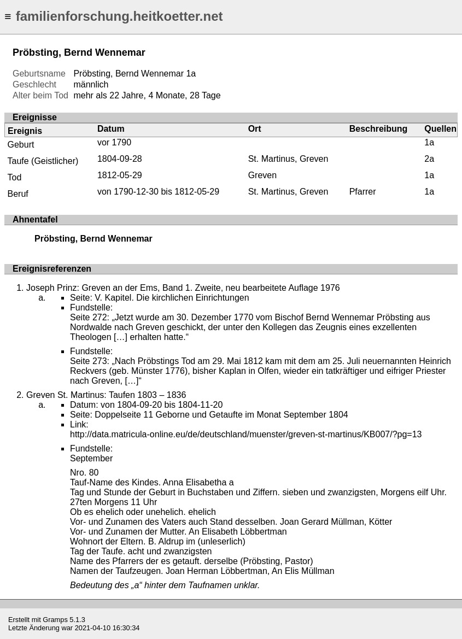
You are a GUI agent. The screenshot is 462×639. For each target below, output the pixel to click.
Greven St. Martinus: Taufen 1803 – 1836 (106, 395)
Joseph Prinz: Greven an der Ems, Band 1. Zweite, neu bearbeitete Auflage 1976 (183, 287)
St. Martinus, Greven (288, 158)
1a (191, 73)
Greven (262, 175)
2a (429, 158)
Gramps (55, 619)
